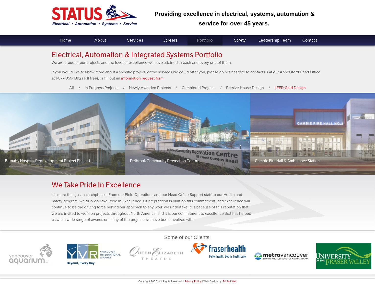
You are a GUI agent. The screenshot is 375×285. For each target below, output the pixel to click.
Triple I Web (230, 281)
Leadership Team (274, 40)
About (100, 40)
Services (135, 40)
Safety (240, 40)
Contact (309, 40)
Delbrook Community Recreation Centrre (164, 160)
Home (65, 40)
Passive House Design (245, 87)
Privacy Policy (193, 281)
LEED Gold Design (290, 87)
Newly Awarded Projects (150, 87)
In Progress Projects (101, 87)
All (71, 87)
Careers (170, 40)
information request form (142, 78)
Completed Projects (198, 87)
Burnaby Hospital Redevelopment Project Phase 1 (47, 160)
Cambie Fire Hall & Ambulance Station (287, 160)
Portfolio (205, 40)
